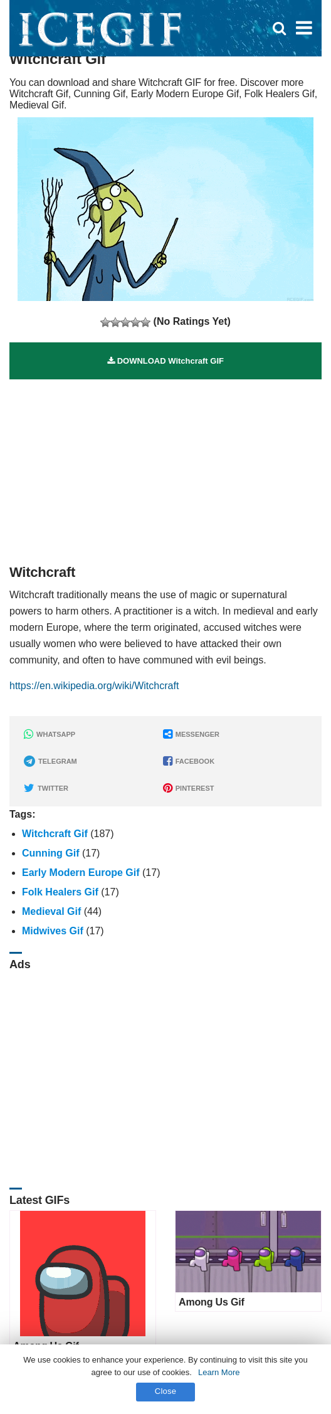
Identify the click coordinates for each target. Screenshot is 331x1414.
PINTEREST (188, 788)
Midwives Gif (52, 931)
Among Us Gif (211, 1302)
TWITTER (46, 788)
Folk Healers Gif (60, 892)
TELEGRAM (50, 761)
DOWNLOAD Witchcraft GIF (165, 361)
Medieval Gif (51, 911)
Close (166, 1391)
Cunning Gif (51, 853)
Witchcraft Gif (55, 833)
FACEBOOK (188, 761)
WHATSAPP (49, 734)
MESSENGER (191, 734)
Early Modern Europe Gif (81, 872)
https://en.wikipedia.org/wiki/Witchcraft (94, 685)
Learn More (218, 1372)
